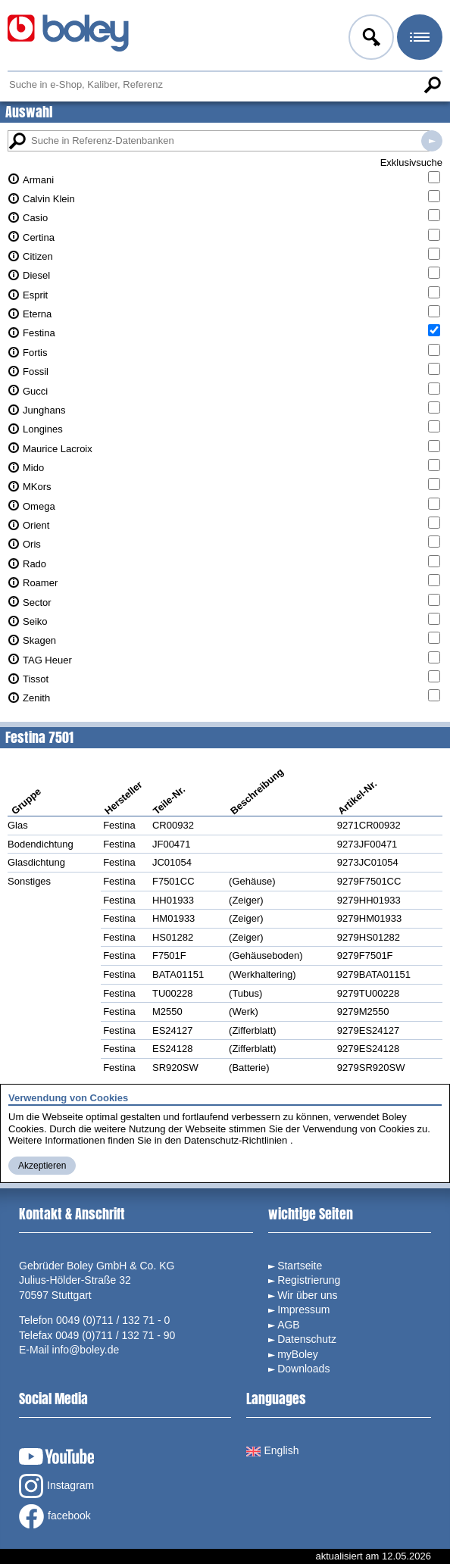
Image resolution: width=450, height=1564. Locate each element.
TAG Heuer (47, 660)
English (272, 1450)
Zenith (36, 698)
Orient (36, 525)
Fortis (35, 352)
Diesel (36, 275)
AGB (288, 1325)
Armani (38, 180)
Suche (431, 84)
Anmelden (369, 39)
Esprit (35, 295)
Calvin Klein (49, 198)
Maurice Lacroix (57, 448)
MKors (37, 486)
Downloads (303, 1369)
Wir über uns (307, 1295)
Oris (32, 544)
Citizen (38, 256)
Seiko (35, 621)
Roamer (40, 582)
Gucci (35, 391)
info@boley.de (86, 1350)
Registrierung (308, 1280)
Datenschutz (306, 1339)
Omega (39, 506)
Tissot (35, 679)
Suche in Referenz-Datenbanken (431, 140)
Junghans (44, 410)
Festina (39, 333)
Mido (33, 467)
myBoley (297, 1354)
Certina (39, 237)
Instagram (56, 1486)
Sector (37, 602)
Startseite (299, 1266)
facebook (55, 1516)
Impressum (303, 1309)
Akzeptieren (42, 1165)
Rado (34, 564)
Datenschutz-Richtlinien (236, 1140)
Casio (35, 217)
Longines (43, 429)
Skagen (39, 640)
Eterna (37, 314)
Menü (418, 39)
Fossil (35, 371)
